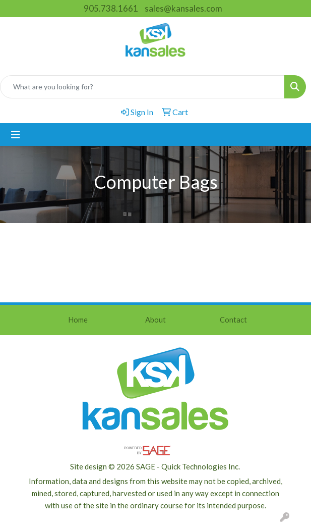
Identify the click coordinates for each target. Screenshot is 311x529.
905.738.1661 (111, 8)
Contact (233, 319)
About (155, 319)
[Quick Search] (142, 86)
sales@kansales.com (183, 8)
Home (78, 319)
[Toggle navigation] (15, 134)
